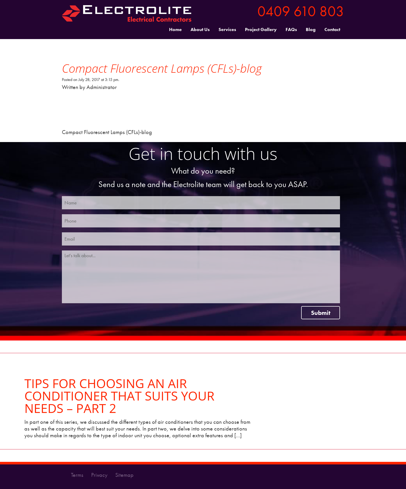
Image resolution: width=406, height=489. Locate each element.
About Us (200, 29)
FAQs (291, 29)
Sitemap (124, 474)
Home (175, 29)
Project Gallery (261, 29)
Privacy (100, 474)
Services (227, 29)
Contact (332, 29)
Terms (78, 474)
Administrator (101, 87)
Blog (311, 29)
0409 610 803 (300, 11)
